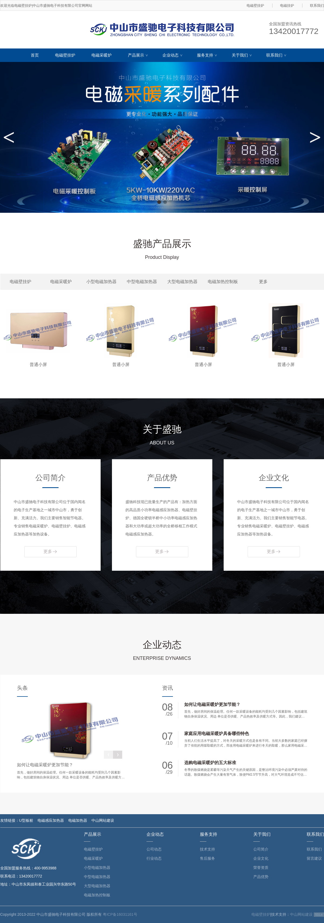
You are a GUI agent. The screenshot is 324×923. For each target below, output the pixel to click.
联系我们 (317, 6)
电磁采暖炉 (101, 55)
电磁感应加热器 (50, 820)
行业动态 (154, 858)
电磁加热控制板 (223, 281)
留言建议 (314, 858)
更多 (263, 281)
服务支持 (207, 55)
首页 (35, 55)
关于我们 (242, 55)
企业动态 (172, 55)
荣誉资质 (260, 867)
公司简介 (260, 849)
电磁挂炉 (287, 6)
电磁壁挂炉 (255, 6)
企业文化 (260, 858)
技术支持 (207, 849)
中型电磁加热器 (142, 281)
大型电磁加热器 (182, 281)
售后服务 (207, 858)
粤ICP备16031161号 (120, 914)
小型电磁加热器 (101, 281)
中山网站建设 (102, 820)
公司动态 (154, 849)
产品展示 (138, 55)
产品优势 (260, 877)
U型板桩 (26, 820)
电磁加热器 (77, 820)
